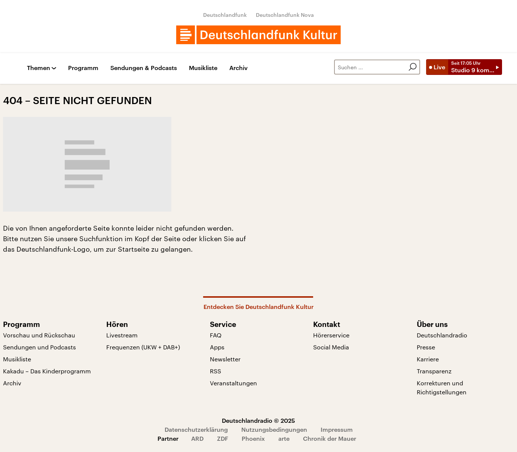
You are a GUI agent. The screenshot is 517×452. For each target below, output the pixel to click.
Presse (426, 347)
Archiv (238, 68)
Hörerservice (331, 335)
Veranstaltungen (233, 382)
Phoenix (253, 438)
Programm (83, 68)
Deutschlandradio (442, 335)
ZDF (222, 438)
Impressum (337, 429)
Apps (217, 347)
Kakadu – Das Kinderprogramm (47, 370)
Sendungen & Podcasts (143, 68)
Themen (38, 68)
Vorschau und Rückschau (39, 335)
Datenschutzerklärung (196, 429)
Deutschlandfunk (225, 15)
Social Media (331, 347)
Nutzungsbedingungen (274, 429)
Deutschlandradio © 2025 (258, 420)
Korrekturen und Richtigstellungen (441, 387)
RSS (215, 370)
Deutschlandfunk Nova (285, 15)
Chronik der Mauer (329, 438)
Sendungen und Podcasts (39, 347)
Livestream (122, 335)
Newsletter (225, 358)
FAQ (215, 335)
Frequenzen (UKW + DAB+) (143, 347)
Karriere (428, 358)
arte (284, 438)
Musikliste (203, 68)
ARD (197, 438)
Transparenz (434, 370)
